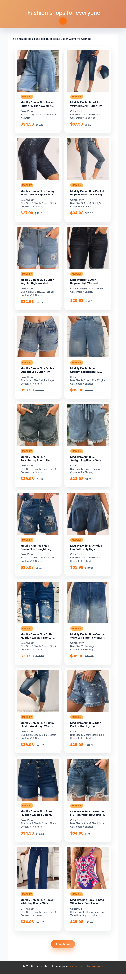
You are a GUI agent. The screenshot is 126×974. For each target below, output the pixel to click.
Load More (63, 944)
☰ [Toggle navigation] (63, 21)
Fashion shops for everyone (63, 13)
